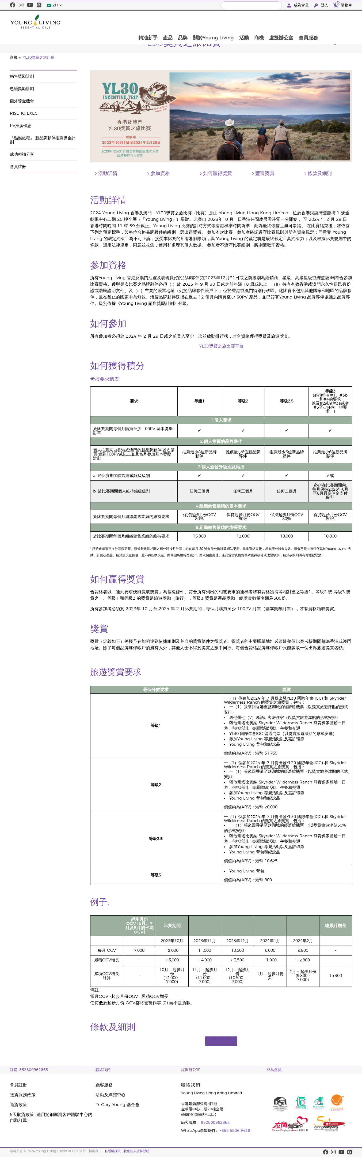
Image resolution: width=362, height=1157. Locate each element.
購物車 (342, 4)
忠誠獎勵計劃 (22, 89)
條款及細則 (320, 173)
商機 (289, 21)
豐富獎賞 (265, 173)
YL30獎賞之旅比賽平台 (221, 346)
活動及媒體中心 (110, 1095)
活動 (274, 21)
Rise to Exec (24, 113)
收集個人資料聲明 (136, 1151)
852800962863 (215, 1123)
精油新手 (175, 21)
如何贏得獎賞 (217, 173)
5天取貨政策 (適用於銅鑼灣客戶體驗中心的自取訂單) (51, 1118)
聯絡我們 (103, 1070)
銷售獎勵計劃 (22, 76)
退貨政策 (18, 1105)
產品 (196, 21)
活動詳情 (107, 173)
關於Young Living (242, 21)
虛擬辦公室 (312, 21)
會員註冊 (18, 167)
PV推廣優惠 (20, 126)
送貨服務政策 (23, 1095)
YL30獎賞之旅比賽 (38, 57)
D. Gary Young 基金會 (117, 1105)
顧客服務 (104, 1085)
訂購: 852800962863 (29, 1070)
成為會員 (298, 5)
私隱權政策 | (114, 1151)
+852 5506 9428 (235, 1131)
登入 (321, 5)
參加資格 (160, 173)
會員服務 (339, 21)
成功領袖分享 (22, 154)
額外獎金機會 (22, 101)
